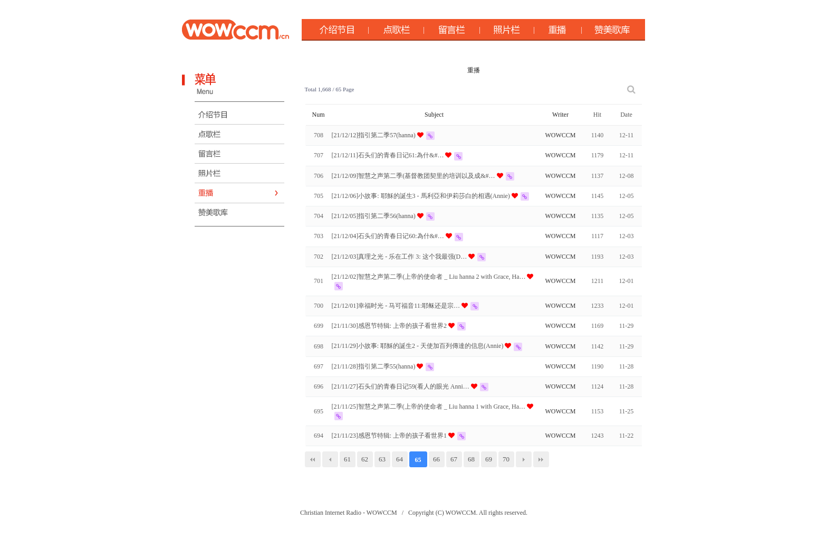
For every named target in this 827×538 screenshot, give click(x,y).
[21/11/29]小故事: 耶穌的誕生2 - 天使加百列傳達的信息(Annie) (418, 346)
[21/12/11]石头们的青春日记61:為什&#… (389, 155)
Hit (597, 114)
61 (347, 459)
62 (364, 459)
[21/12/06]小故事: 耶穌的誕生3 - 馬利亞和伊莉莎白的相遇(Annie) (422, 196)
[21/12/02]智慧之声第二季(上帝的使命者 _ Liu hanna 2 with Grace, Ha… (429, 276)
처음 (313, 459)
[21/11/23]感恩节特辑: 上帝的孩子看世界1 (390, 435)
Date (626, 114)
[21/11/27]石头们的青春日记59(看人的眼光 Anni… (401, 386)
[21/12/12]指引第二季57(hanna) (374, 135)
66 (436, 459)
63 (382, 459)
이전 (330, 459)
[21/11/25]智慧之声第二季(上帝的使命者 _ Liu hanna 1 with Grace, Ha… (429, 406)
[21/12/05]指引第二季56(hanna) (374, 216)
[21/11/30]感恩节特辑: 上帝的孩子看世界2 (390, 325)
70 (506, 459)
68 (471, 459)
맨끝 (541, 459)
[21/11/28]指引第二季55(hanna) (374, 366)
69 (488, 459)
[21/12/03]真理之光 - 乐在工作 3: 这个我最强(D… (400, 256)
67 (453, 459)
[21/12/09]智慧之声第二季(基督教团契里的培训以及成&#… (414, 176)
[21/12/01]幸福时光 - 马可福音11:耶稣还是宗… (397, 305)
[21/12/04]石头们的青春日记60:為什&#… (389, 236)
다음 (524, 459)
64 (399, 459)
